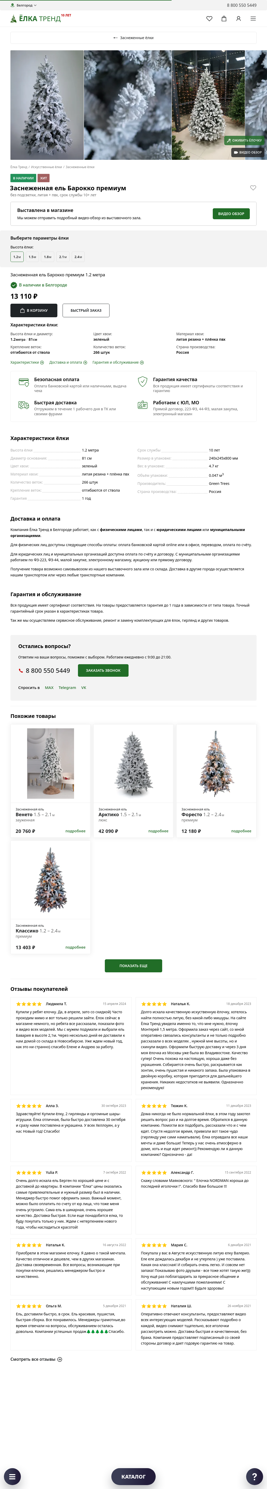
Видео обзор (231, 213)
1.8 (47, 256)
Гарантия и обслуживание (118, 362)
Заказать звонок (103, 670)
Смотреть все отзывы (36, 1359)
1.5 (32, 256)
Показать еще (133, 965)
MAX (49, 687)
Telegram (67, 687)
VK (83, 687)
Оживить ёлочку (244, 140)
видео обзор (248, 152)
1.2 (17, 256)
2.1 (63, 256)
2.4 (78, 256)
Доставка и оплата (68, 362)
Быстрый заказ (86, 310)
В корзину (34, 310)
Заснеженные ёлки (133, 37)
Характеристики (27, 362)
